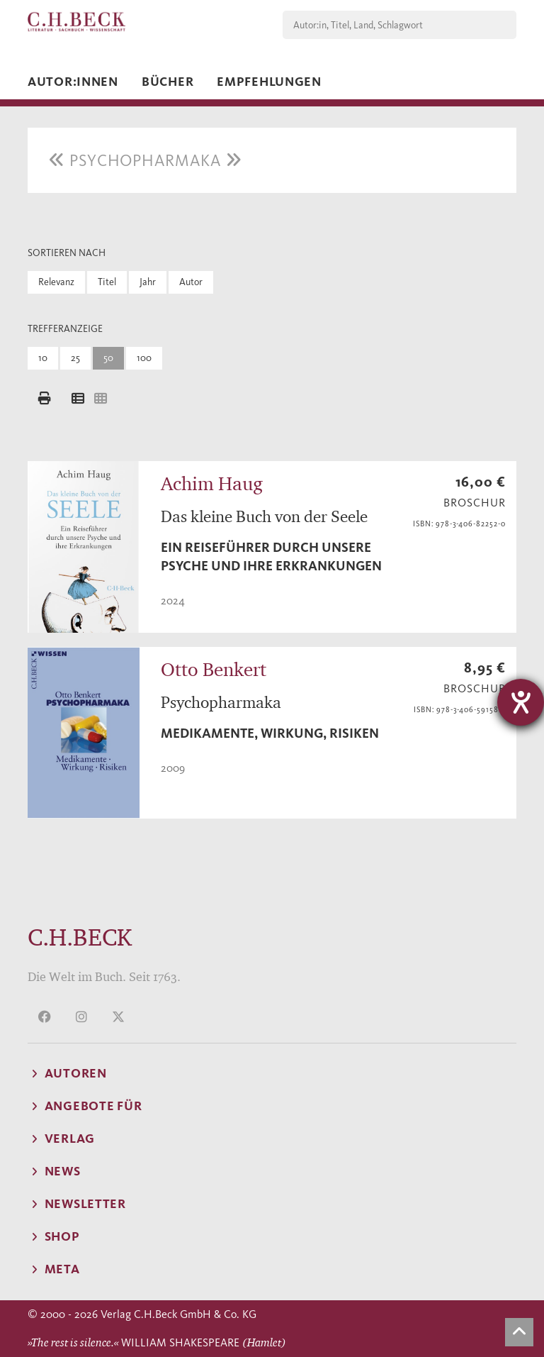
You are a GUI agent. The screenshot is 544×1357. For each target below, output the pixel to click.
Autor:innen (73, 81)
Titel (107, 282)
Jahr (148, 282)
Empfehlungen (269, 81)
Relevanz (56, 282)
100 (144, 358)
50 (108, 358)
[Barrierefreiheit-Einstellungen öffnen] (520, 702)
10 (42, 358)
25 (75, 358)
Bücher (167, 81)
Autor (191, 282)
